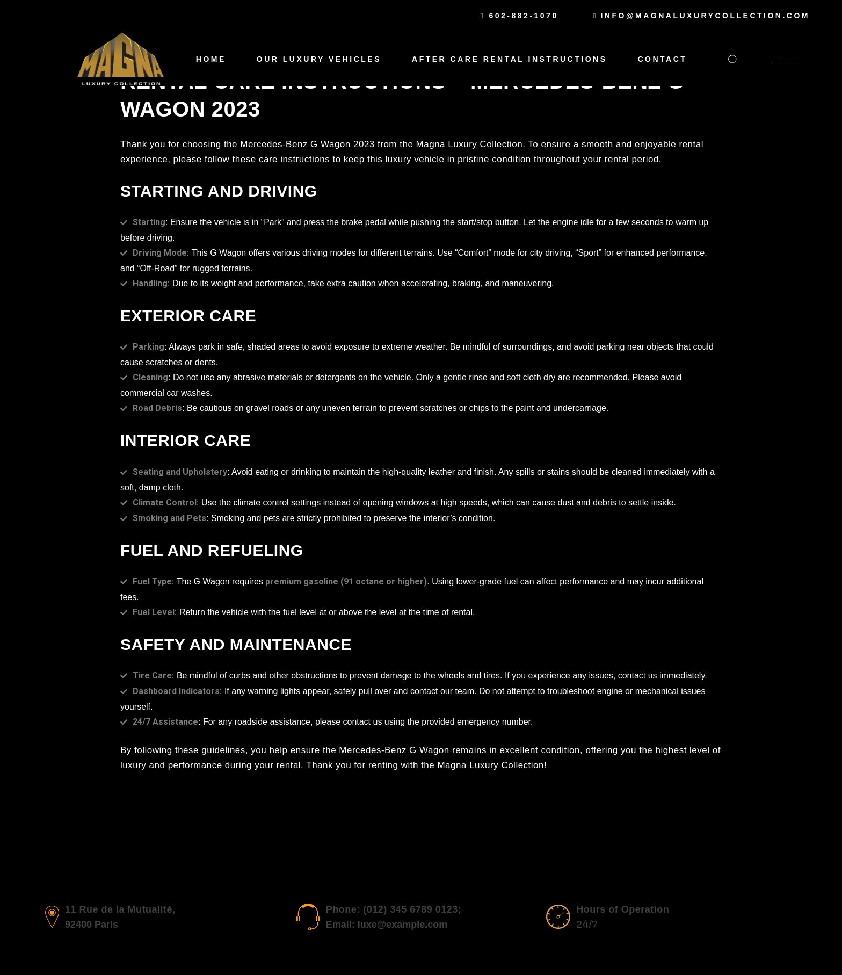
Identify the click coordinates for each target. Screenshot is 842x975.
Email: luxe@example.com (387, 924)
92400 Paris (91, 924)
